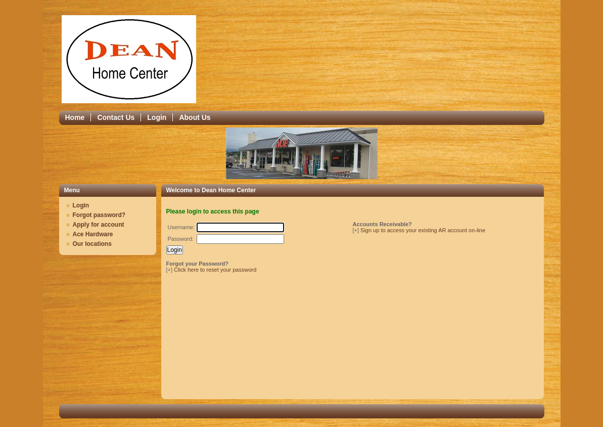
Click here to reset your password (215, 270)
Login (156, 117)
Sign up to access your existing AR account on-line (422, 230)
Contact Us (115, 117)
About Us (194, 117)
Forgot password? (99, 215)
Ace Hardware (93, 234)
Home (75, 117)
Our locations (92, 243)
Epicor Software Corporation (129, 59)
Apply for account (98, 224)
